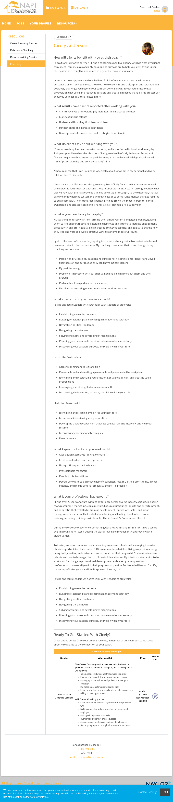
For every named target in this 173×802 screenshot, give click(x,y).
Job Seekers (56, 8)
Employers (80, 8)
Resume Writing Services (24, 57)
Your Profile (41, 23)
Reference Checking (21, 50)
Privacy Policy (52, 783)
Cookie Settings (147, 792)
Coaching (15, 64)
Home (6, 23)
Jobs (20, 23)
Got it (165, 792)
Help (7, 783)
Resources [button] (66, 23)
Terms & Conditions (27, 783)
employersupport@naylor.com (86, 757)
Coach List (63, 36)
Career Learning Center (23, 43)
